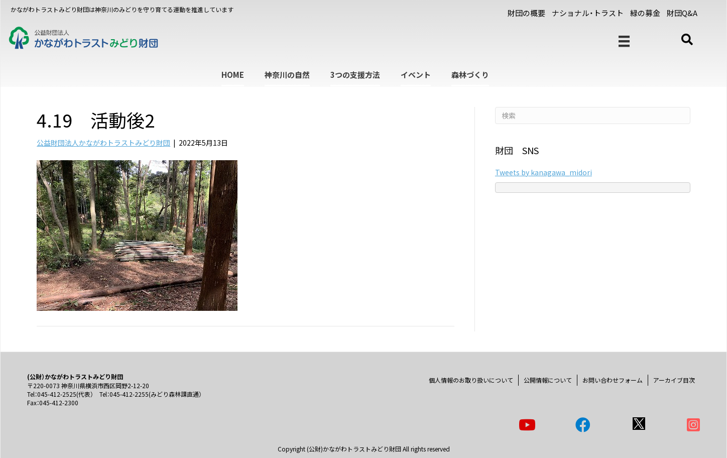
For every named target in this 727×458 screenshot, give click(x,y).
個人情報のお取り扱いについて (471, 380)
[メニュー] (624, 41)
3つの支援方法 (355, 74)
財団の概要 (526, 13)
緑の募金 (645, 13)
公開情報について (548, 380)
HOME (232, 74)
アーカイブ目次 (674, 380)
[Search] (592, 115)
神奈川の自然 (287, 74)
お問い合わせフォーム (612, 380)
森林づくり (470, 74)
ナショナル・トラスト (588, 13)
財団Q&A (682, 13)
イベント (416, 74)
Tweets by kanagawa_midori (543, 172)
